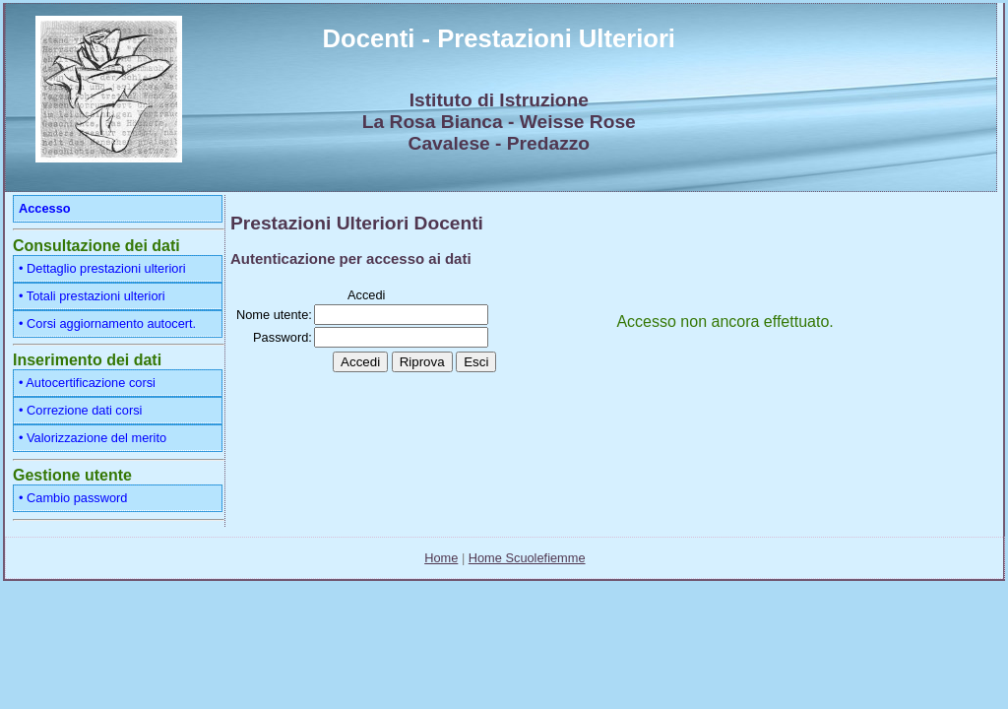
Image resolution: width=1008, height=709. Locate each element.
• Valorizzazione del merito (92, 437)
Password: (282, 337)
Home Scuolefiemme (527, 557)
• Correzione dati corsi (80, 410)
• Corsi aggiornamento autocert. (107, 323)
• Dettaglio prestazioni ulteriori (102, 268)
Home (441, 557)
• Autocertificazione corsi (87, 382)
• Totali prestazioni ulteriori (92, 296)
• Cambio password (73, 497)
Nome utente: (274, 314)
